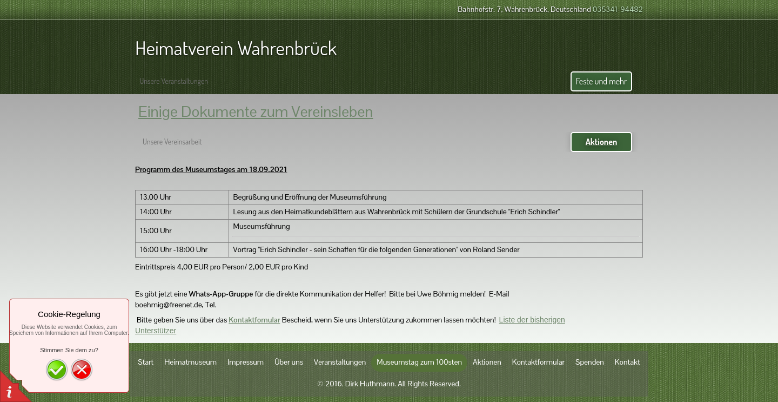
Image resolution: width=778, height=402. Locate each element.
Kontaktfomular (254, 320)
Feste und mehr (601, 81)
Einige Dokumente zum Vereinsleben (255, 111)
